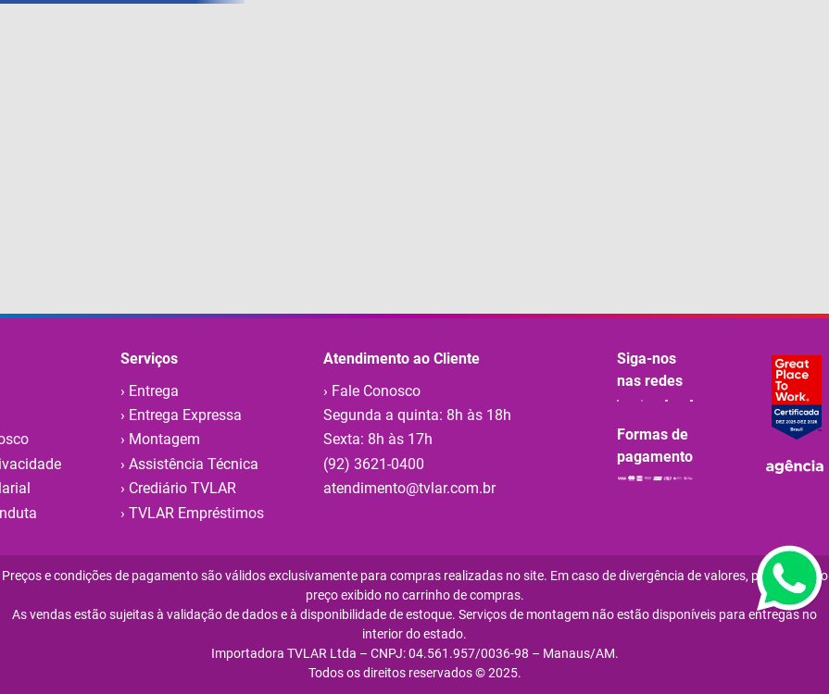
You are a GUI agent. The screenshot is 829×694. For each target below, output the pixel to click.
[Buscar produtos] (497, 56)
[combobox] (348, 56)
